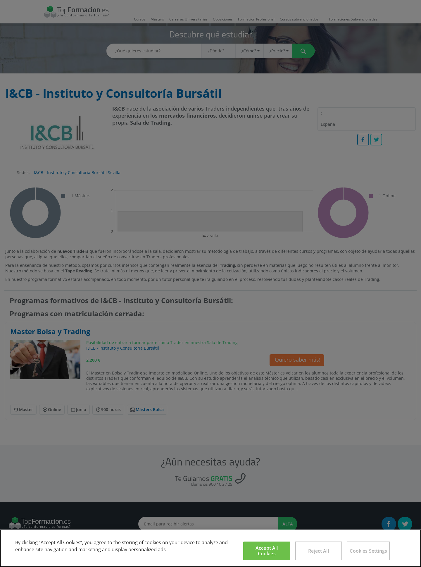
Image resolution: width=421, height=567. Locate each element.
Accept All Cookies (267, 551)
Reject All (318, 551)
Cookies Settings (368, 551)
